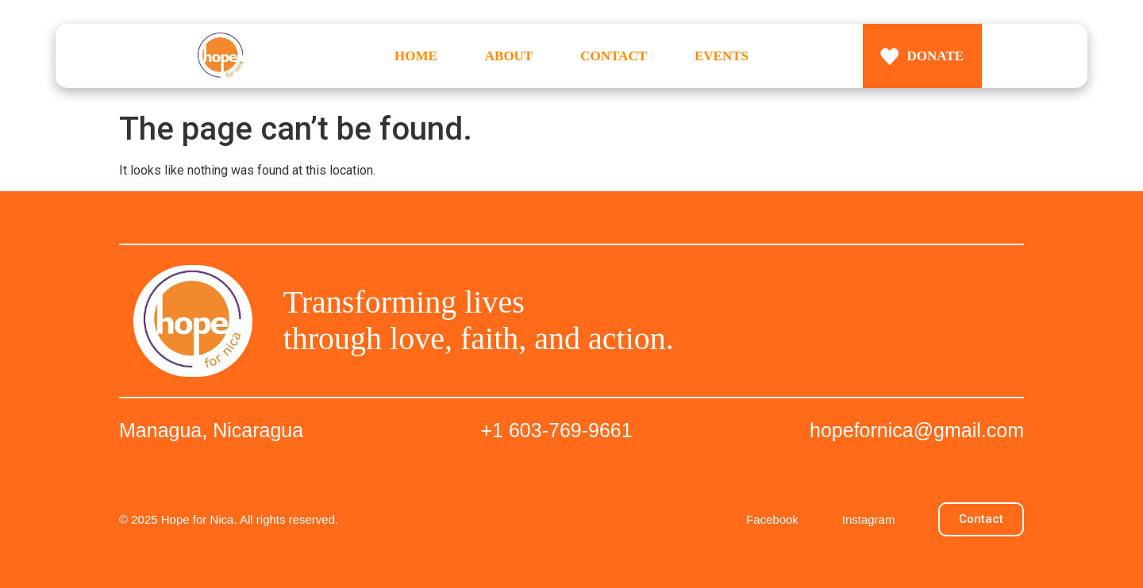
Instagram (868, 519)
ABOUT (509, 55)
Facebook (772, 519)
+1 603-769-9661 (557, 430)
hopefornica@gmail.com (917, 430)
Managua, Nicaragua (211, 430)
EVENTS (722, 55)
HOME (415, 55)
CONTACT (613, 55)
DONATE (935, 55)
